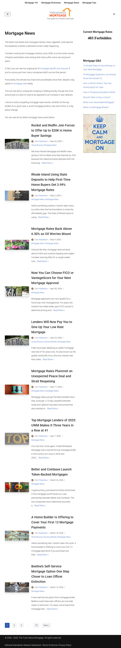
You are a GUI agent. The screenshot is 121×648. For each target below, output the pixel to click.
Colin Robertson (41, 141)
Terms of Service (50, 645)
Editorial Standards (14, 645)
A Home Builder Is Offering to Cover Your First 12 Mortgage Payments (52, 522)
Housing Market (50, 342)
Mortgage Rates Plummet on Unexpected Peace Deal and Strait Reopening (51, 376)
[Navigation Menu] (7, 14)
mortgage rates (20, 83)
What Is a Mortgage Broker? (96, 107)
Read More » (47, 163)
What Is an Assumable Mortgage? (98, 102)
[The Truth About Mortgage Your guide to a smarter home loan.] (60, 14)
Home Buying (37, 145)
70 (36, 625)
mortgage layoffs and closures (54, 68)
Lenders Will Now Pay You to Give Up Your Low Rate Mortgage (51, 327)
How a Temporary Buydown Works (99, 92)
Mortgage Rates (71, 2)
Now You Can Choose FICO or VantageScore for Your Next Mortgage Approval (52, 278)
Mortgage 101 (31, 2)
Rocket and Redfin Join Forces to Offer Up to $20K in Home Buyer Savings (53, 130)
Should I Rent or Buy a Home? (96, 97)
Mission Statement (32, 645)
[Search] (114, 14)
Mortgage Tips (89, 2)
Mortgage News (49, 145)
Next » (46, 625)
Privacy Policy (64, 645)
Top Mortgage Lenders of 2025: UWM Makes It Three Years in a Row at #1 (53, 425)
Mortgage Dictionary (51, 2)
